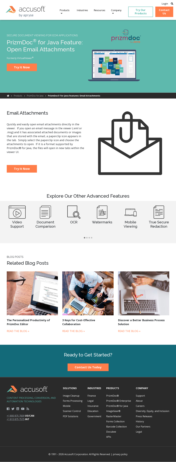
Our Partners (143, 426)
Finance (91, 395)
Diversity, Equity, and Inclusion (152, 411)
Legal (90, 401)
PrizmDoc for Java (35, 95)
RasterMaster (113, 416)
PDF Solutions (70, 416)
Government (94, 416)
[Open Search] (172, 4)
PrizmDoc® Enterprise (118, 401)
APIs (108, 437)
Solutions (70, 388)
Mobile (66, 406)
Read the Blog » (18, 331)
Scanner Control (72, 411)
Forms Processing (73, 401)
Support (140, 395)
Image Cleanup (71, 395)
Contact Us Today (88, 367)
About (139, 401)
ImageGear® (113, 411)
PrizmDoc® (112, 395)
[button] (84, 238)
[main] (88, 182)
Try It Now (22, 67)
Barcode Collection (116, 426)
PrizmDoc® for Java (117, 406)
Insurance (92, 406)
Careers (140, 406)
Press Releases (144, 416)
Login (164, 3)
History (140, 421)
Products (18, 95)
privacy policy (120, 454)
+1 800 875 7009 (15, 415)
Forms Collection (115, 421)
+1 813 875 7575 (15, 419)
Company (142, 388)
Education (92, 411)
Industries (94, 388)
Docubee (111, 431)
